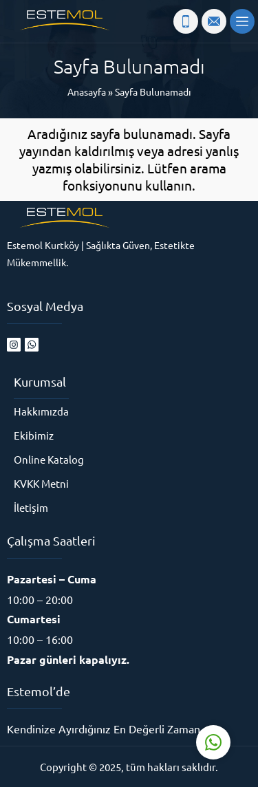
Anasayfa (86, 91)
